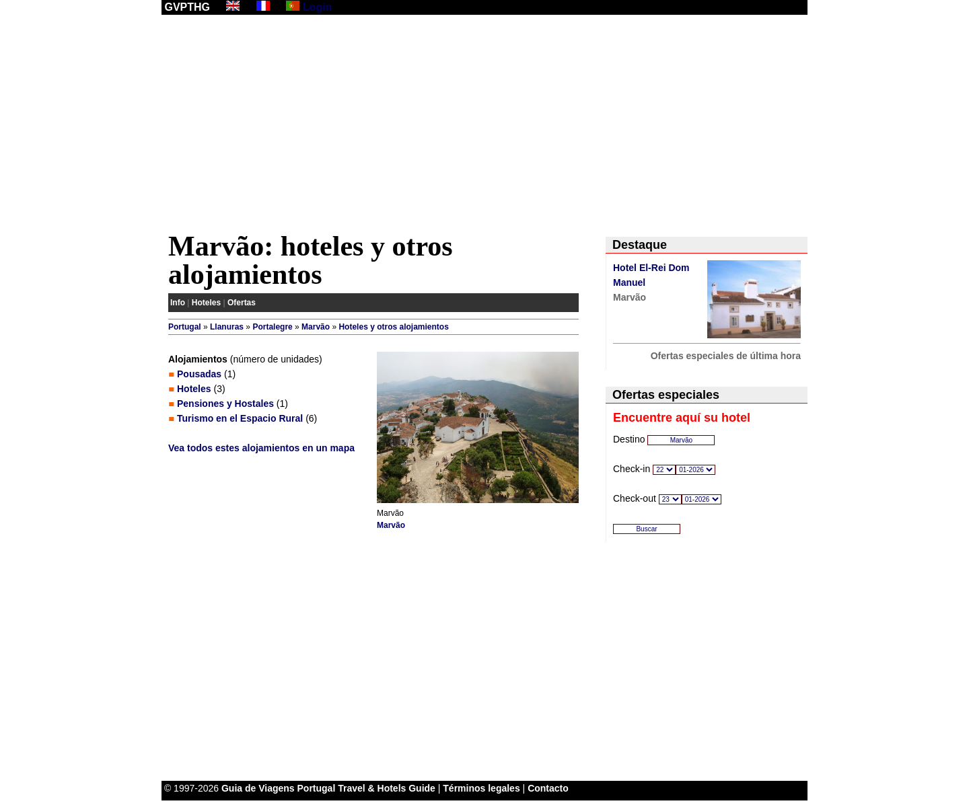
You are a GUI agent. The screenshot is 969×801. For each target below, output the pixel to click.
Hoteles (206, 302)
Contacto (548, 788)
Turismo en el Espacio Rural (240, 418)
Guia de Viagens (258, 788)
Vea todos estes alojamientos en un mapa (261, 448)
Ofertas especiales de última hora (726, 355)
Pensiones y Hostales (225, 403)
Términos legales (481, 788)
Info (177, 302)
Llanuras (227, 327)
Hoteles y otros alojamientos (393, 327)
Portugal (184, 327)
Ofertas (241, 302)
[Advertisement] (485, 126)
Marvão (315, 327)
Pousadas (199, 374)
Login (317, 7)
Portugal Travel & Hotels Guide (366, 788)
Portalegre (272, 327)
